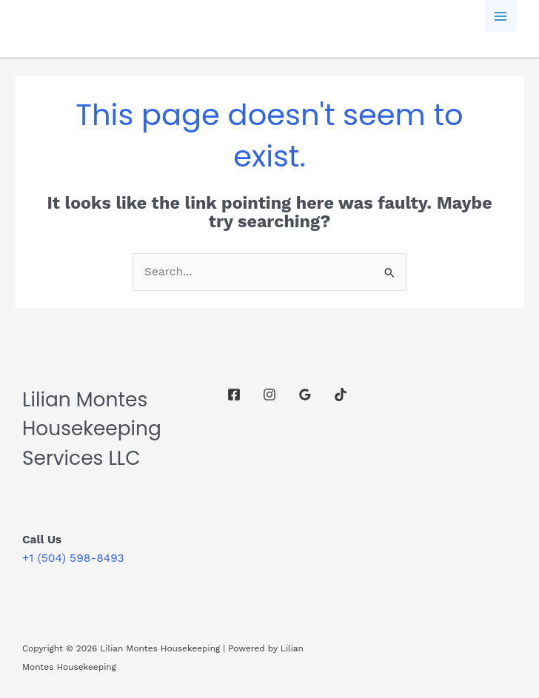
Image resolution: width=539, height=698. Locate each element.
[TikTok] (340, 394)
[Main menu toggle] (501, 16)
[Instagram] (269, 394)
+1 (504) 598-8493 (73, 558)
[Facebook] (234, 394)
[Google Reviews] (305, 394)
